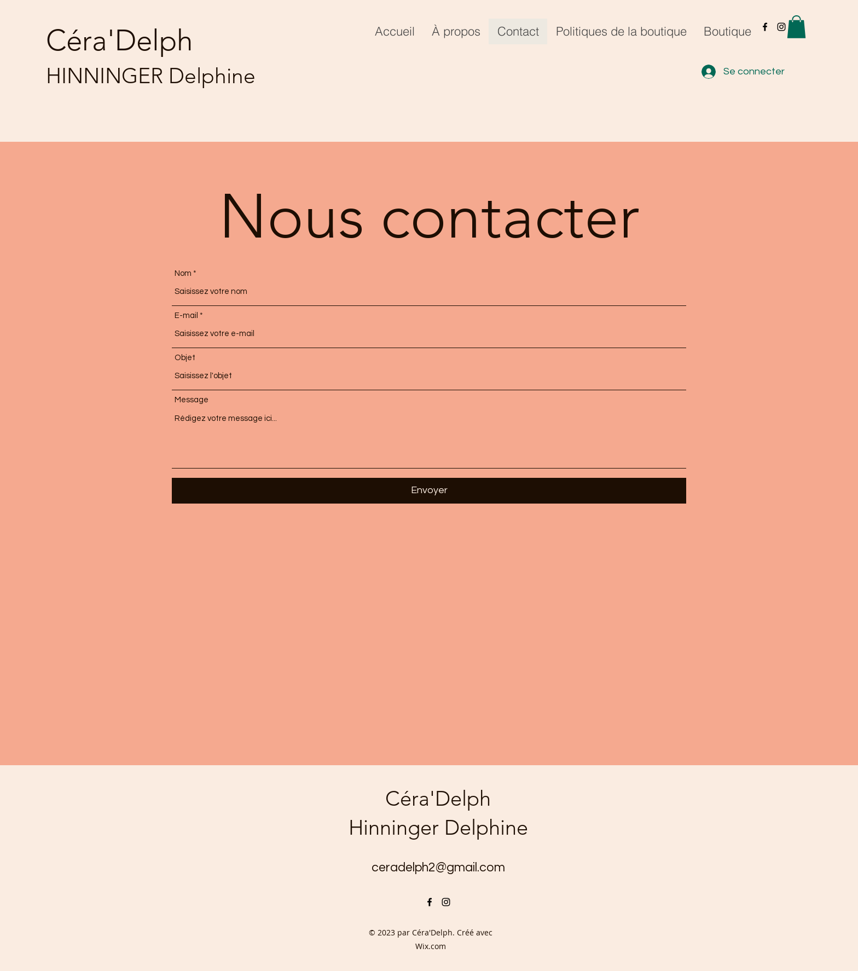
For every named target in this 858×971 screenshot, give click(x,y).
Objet (185, 358)
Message (191, 400)
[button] (796, 26)
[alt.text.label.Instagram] (781, 26)
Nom (183, 273)
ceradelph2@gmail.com (438, 867)
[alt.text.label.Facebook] (765, 26)
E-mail (186, 315)
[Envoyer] (429, 491)
